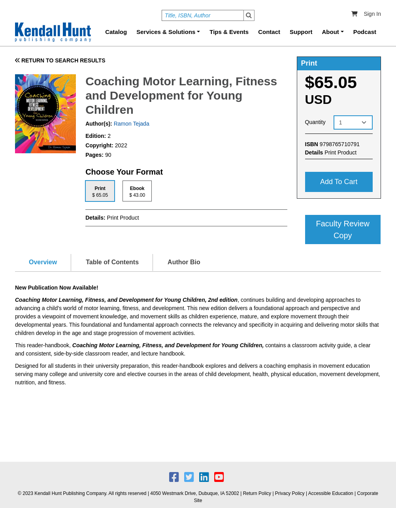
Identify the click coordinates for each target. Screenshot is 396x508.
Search (249, 15)
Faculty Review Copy (343, 229)
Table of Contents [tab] (112, 262)
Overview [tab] (43, 262)
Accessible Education (330, 493)
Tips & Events (229, 31)
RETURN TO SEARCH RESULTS (60, 60)
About (330, 31)
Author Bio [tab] (184, 262)
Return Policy (257, 493)
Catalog (116, 31)
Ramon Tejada (130, 123)
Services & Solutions (165, 31)
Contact (269, 31)
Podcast (364, 31)
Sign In (372, 14)
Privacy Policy (290, 493)
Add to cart (339, 182)
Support (301, 31)
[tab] (100, 191)
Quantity (315, 122)
